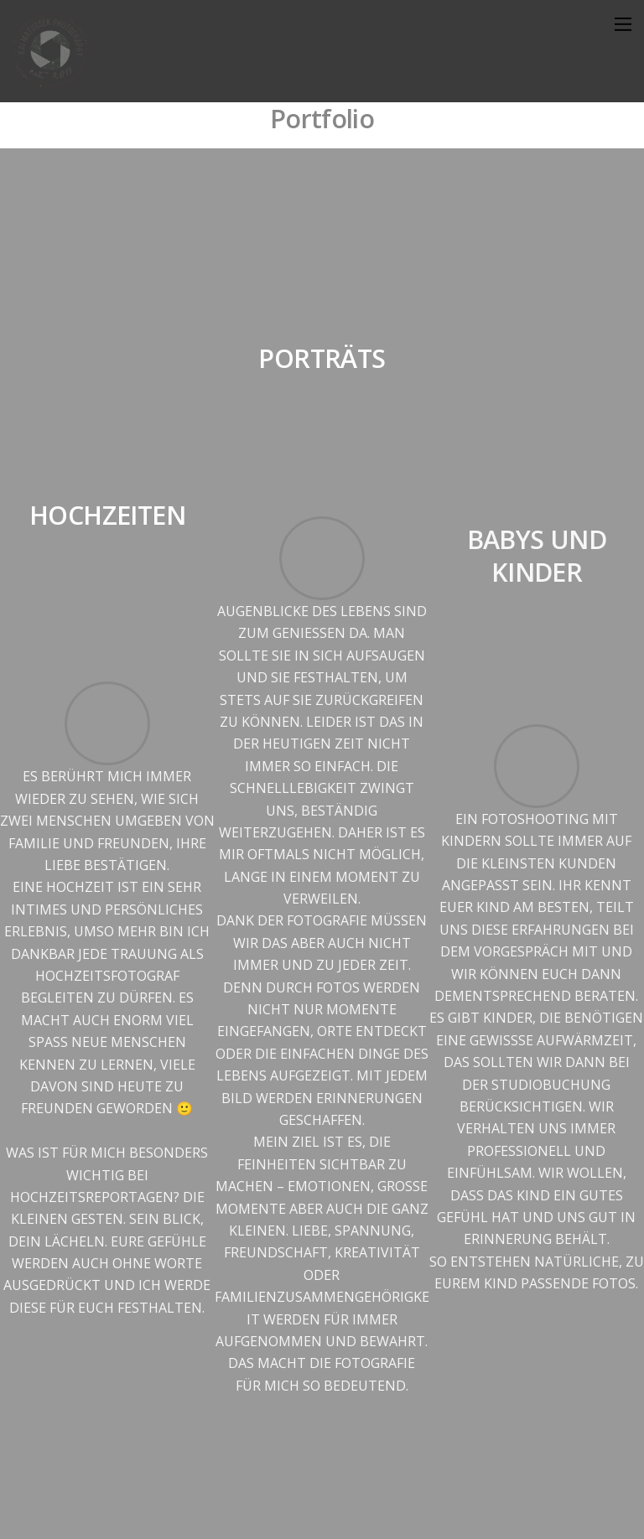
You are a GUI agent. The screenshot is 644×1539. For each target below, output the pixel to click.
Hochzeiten (107, 515)
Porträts (321, 358)
